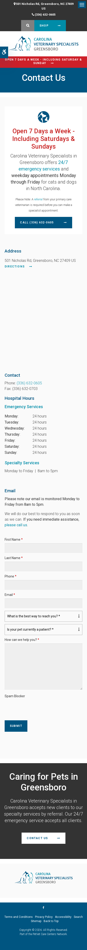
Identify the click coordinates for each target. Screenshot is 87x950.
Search (78, 917)
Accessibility (63, 917)
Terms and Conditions (18, 917)
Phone (10, 576)
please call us (16, 525)
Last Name (14, 558)
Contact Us (37, 838)
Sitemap (36, 921)
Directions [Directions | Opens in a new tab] (15, 266)
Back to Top (51, 921)
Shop (43, 25)
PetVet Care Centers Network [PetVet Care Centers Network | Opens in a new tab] (50, 934)
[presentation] (32, 707)
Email (10, 595)
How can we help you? (22, 640)
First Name (14, 539)
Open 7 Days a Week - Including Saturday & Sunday (43, 61)
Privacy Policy (44, 917)
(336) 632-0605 (45, 14)
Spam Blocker (15, 696)
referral (38, 199)
